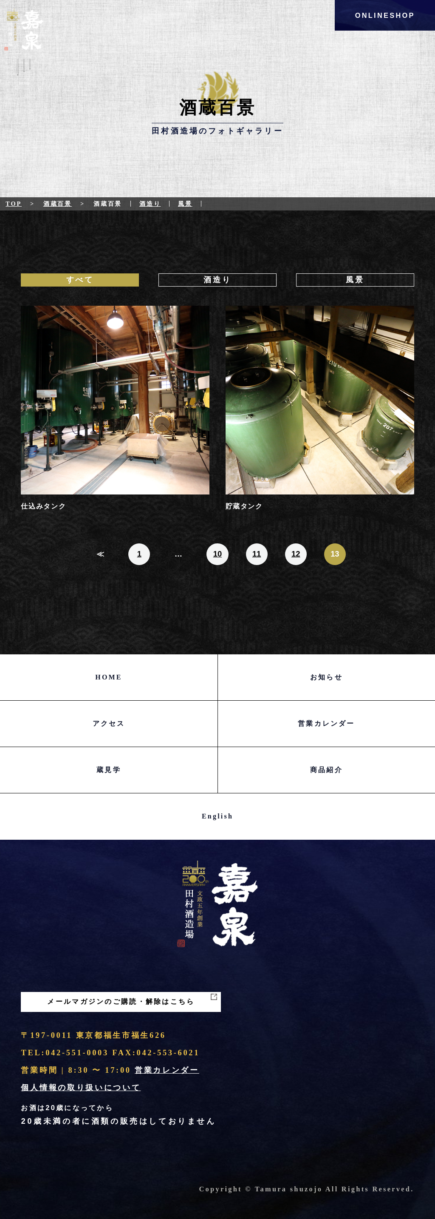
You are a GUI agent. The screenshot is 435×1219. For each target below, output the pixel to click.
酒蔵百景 (57, 203)
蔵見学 (108, 769)
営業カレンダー (326, 723)
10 (217, 553)
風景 (185, 203)
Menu (24, 73)
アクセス (109, 723)
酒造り (150, 203)
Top (14, 203)
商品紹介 (326, 769)
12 (295, 553)
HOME (108, 677)
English (217, 816)
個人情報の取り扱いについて (81, 1087)
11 (256, 553)
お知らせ (326, 677)
